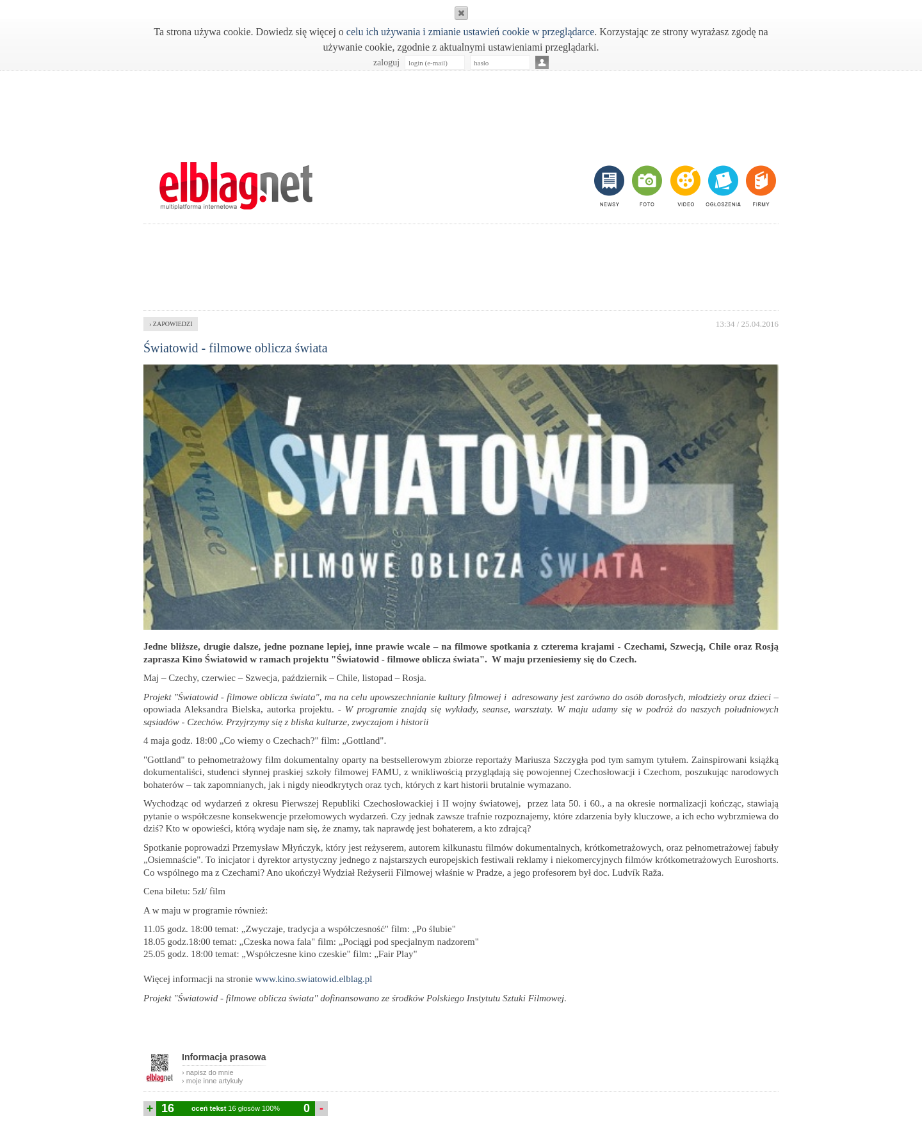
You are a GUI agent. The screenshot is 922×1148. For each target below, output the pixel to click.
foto (646, 185)
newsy (610, 185)
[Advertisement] (461, 110)
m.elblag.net (235, 185)
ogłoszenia (722, 185)
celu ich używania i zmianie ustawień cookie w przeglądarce (470, 31)
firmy (760, 185)
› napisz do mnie (208, 1072)
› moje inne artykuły (212, 1081)
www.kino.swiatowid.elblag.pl (313, 979)
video (684, 185)
